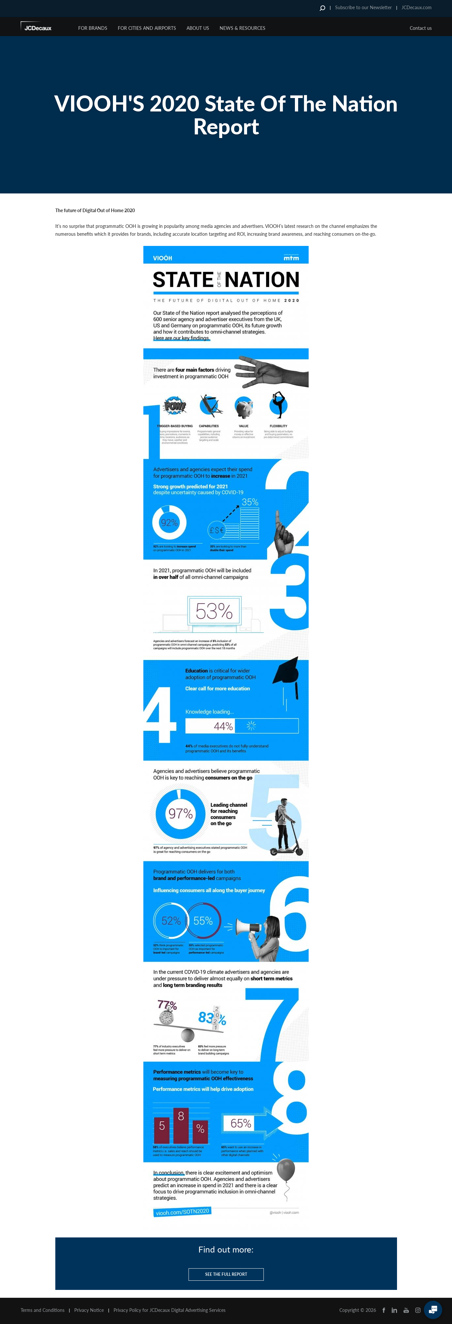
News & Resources (242, 28)
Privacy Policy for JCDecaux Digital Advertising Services (170, 1310)
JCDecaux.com (417, 7)
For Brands (92, 28)
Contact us (421, 28)
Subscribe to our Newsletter (363, 7)
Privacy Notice (89, 1310)
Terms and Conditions (42, 1310)
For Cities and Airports (147, 28)
